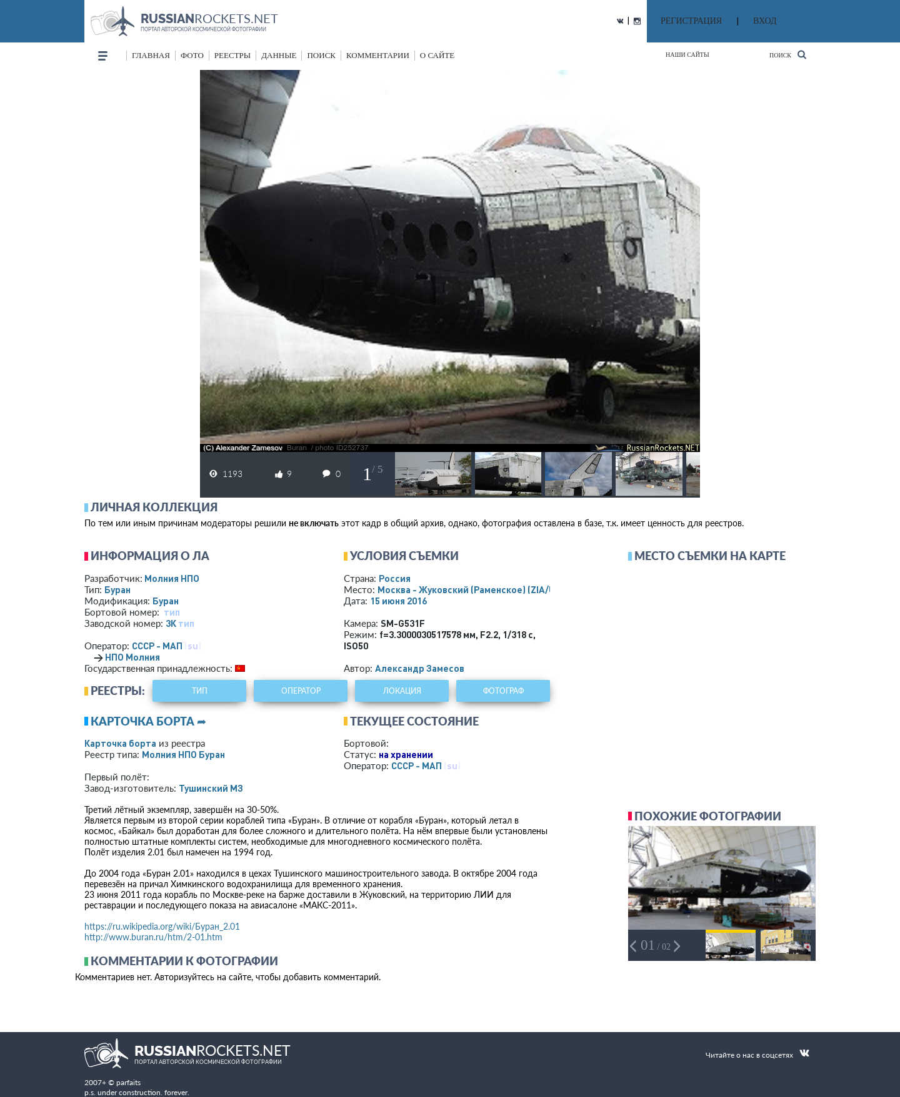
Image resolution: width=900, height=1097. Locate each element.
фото (192, 55)
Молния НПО (171, 578)
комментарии (377, 55)
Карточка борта (120, 743)
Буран (117, 589)
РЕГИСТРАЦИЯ (691, 21)
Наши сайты (687, 54)
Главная (151, 55)
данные (278, 55)
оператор (301, 691)
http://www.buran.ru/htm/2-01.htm (153, 937)
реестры (232, 55)
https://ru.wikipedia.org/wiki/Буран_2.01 (162, 926)
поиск (321, 55)
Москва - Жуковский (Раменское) (478, 589)
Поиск (787, 54)
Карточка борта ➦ (148, 721)
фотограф (503, 691)
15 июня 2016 (398, 600)
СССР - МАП (157, 645)
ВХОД (764, 21)
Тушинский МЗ (211, 788)
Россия (395, 578)
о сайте (437, 55)
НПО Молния (132, 656)
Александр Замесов (419, 668)
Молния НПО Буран (183, 754)
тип (172, 611)
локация (402, 691)
